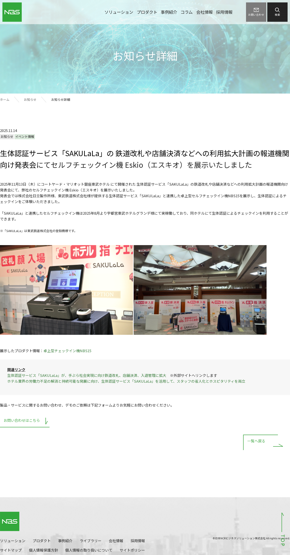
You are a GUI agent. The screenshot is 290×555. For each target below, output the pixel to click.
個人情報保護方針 (43, 550)
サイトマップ (11, 550)
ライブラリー (91, 540)
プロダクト (147, 12)
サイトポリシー (132, 550)
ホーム (4, 99)
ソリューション (118, 12)
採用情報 (224, 12)
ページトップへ (282, 529)
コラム (187, 12)
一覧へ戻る (256, 441)
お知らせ (30, 99)
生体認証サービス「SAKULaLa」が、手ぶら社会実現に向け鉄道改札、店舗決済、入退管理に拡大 (86, 375)
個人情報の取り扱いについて (88, 550)
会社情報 (204, 12)
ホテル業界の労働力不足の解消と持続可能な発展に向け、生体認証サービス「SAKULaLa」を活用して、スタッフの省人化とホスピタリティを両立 (126, 381)
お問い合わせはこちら (22, 420)
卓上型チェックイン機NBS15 (67, 350)
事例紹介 (169, 12)
